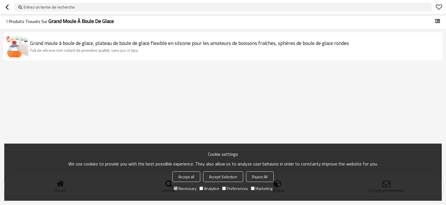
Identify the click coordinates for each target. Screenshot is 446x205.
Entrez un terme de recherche (49, 7)
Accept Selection (223, 177)
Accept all (186, 177)
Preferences (235, 188)
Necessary (185, 188)
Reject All (260, 177)
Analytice (209, 188)
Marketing (261, 188)
